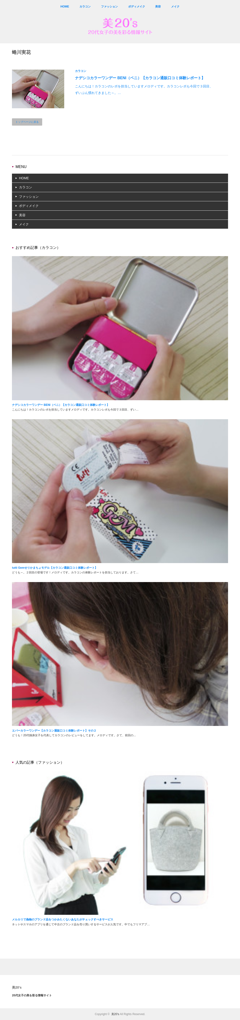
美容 (158, 6)
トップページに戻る (27, 121)
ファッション (109, 6)
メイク (175, 6)
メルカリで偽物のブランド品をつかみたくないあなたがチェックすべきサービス (62, 919)
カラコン (84, 6)
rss (236, 6)
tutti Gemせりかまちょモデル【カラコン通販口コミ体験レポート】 (55, 567)
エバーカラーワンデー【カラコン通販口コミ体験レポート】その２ (54, 730)
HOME (64, 6)
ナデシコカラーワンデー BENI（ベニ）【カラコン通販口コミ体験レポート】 (140, 78)
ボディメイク (136, 6)
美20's (17, 987)
